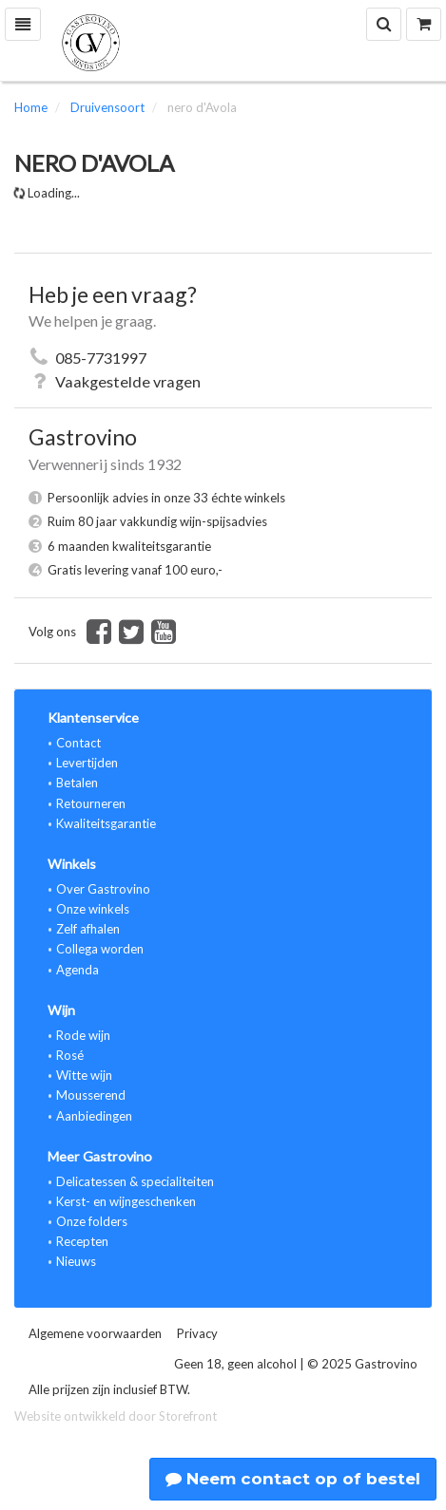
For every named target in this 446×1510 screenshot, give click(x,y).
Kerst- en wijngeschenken (126, 1201)
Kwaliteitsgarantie (106, 823)
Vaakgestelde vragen (128, 381)
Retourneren (91, 803)
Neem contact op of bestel (292, 1478)
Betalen (77, 782)
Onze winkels (92, 908)
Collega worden (100, 948)
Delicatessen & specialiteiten (135, 1181)
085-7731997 (100, 358)
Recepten (82, 1241)
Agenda (77, 969)
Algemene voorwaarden (95, 1333)
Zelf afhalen (88, 928)
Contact (78, 742)
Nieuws (76, 1261)
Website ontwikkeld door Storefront (115, 1416)
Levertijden (87, 762)
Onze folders (91, 1221)
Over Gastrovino (103, 889)
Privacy (197, 1333)
